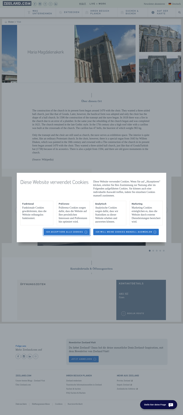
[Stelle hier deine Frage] (158, 404)
